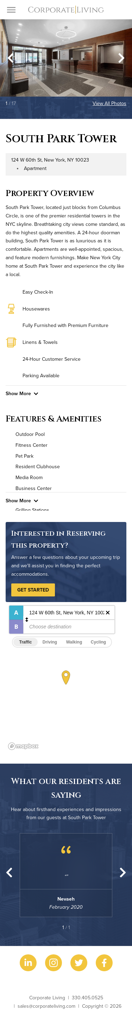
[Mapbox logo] (23, 746)
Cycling (98, 642)
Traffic (25, 642)
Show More (22, 393)
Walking (74, 642)
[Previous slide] (9, 872)
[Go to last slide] (10, 58)
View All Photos (109, 103)
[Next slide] (121, 58)
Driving (50, 642)
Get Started (33, 589)
